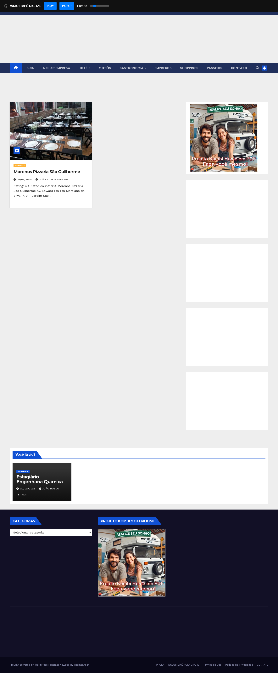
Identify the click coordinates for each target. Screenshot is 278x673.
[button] (257, 68)
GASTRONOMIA (132, 68)
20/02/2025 (28, 488)
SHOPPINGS (189, 68)
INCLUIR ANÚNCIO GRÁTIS (183, 664)
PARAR (67, 6)
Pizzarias (20, 165)
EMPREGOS (163, 68)
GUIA (30, 68)
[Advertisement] (227, 209)
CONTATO (239, 68)
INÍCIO (160, 664)
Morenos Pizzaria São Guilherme (47, 171)
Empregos (23, 472)
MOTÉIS (105, 68)
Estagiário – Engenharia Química (39, 479)
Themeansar (81, 664)
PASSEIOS (214, 68)
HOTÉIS (84, 68)
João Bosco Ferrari (52, 179)
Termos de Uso (212, 664)
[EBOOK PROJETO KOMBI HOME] (224, 138)
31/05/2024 (25, 179)
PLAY (50, 6)
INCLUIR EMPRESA (56, 68)
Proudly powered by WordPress (29, 664)
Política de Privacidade (239, 664)
